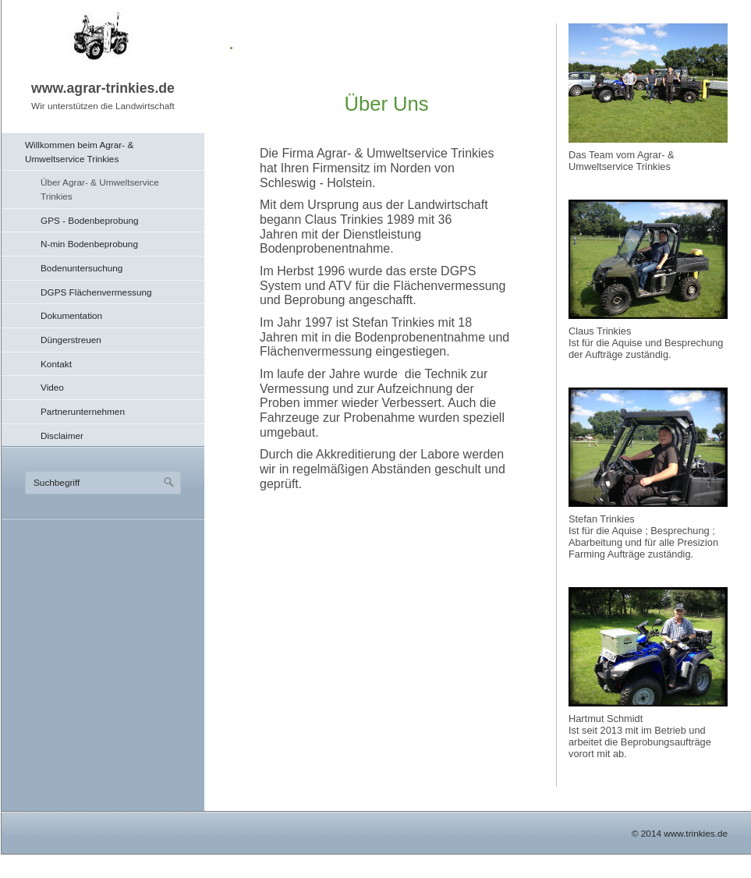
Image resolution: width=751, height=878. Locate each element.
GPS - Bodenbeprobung (90, 220)
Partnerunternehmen (83, 411)
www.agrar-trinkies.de (103, 88)
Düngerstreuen (71, 340)
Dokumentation (71, 315)
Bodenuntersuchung (81, 268)
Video (52, 387)
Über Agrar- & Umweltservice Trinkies (100, 189)
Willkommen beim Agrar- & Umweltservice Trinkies (79, 152)
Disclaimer (62, 435)
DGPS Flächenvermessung (96, 292)
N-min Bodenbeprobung (89, 244)
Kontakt (56, 364)
